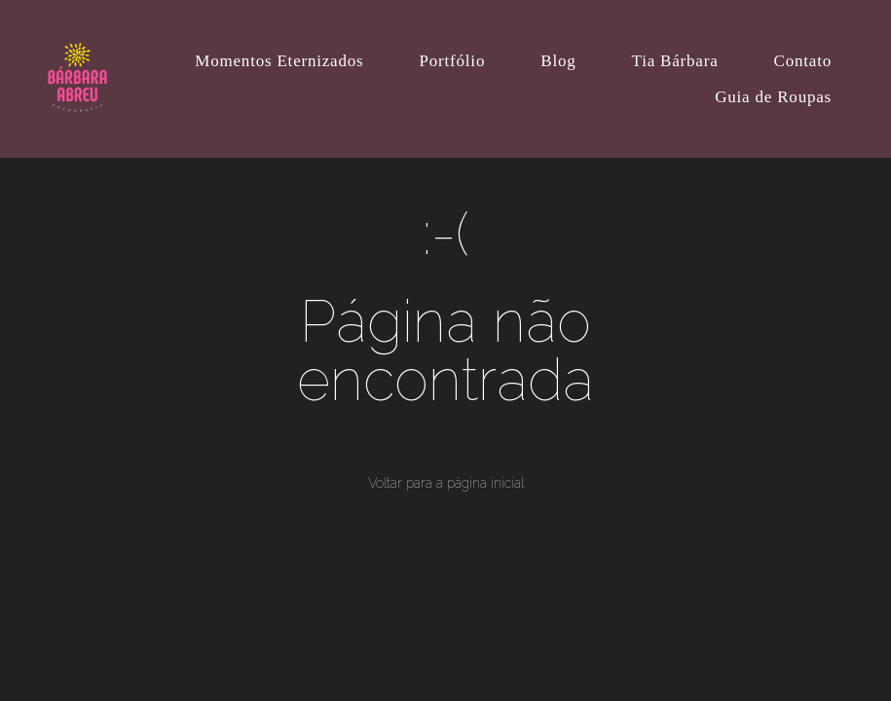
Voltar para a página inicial (446, 483)
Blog (557, 61)
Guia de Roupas (773, 97)
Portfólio (453, 61)
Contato (803, 61)
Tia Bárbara (675, 61)
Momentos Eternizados (279, 61)
